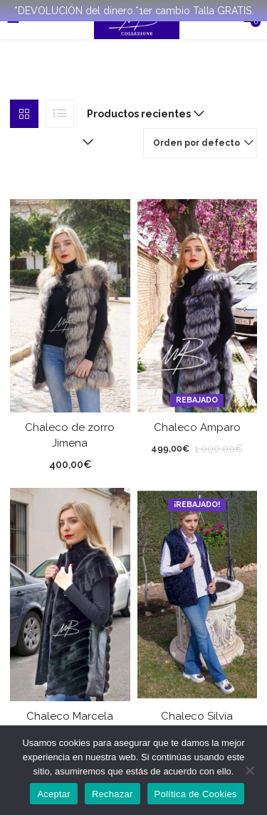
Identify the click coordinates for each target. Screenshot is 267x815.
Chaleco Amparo (197, 426)
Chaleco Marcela (69, 715)
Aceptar (53, 794)
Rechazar (112, 794)
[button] (142, 114)
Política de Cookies (196, 794)
